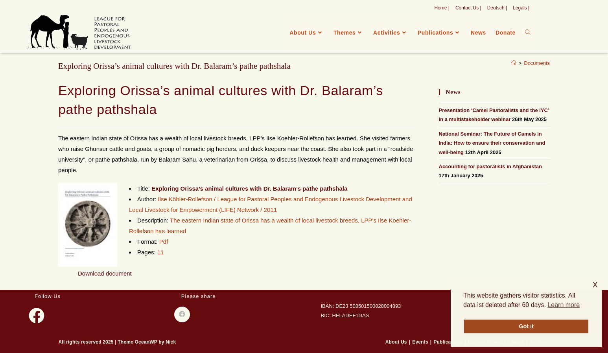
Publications (447, 342)
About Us (396, 342)
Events (420, 342)
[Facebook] (36, 316)
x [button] (595, 284)
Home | (441, 8)
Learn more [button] (563, 305)
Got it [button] (526, 326)
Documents (537, 63)
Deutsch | (497, 8)
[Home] (513, 63)
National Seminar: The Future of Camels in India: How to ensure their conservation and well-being (492, 143)
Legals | (521, 8)
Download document (105, 273)
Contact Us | (468, 8)
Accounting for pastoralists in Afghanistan (490, 166)
